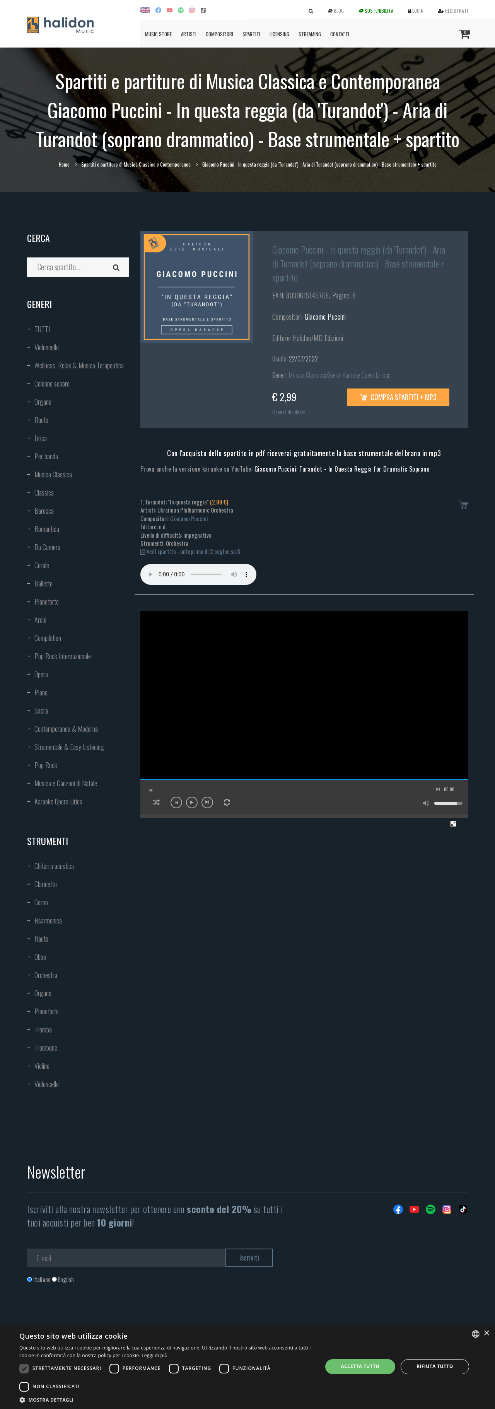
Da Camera (47, 547)
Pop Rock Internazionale (62, 656)
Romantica (46, 529)
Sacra (41, 710)
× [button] (486, 1333)
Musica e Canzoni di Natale (65, 783)
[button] (166, 1399)
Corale (41, 565)
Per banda (46, 456)
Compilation (47, 638)
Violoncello (46, 347)
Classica (44, 492)
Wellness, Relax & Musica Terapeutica (79, 365)
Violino (42, 1066)
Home (64, 164)
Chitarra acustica (54, 866)
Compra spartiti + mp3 (398, 397)
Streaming (310, 34)
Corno (41, 902)
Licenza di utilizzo (289, 412)
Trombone (45, 1048)
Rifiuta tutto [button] (434, 1366)
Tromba (43, 1029)
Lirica (40, 438)
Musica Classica (53, 474)
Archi (40, 620)
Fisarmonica (48, 920)
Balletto (43, 583)
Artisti (188, 34)
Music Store (158, 34)
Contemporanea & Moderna (66, 729)
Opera (41, 674)
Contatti (339, 34)
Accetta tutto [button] (360, 1366)
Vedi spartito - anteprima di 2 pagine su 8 (190, 551)
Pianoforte (46, 601)
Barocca (44, 511)
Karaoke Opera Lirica (58, 801)
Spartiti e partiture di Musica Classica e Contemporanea (136, 164)
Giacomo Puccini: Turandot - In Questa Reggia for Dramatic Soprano (342, 469)
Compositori (219, 34)
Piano (41, 692)
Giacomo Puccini (325, 317)
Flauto (41, 420)
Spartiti (251, 34)
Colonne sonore (52, 383)
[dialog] (247, 1366)
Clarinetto (45, 884)
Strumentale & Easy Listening (69, 747)
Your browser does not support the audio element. (198, 574)
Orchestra (45, 975)
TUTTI (42, 329)
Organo (42, 402)
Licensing (279, 34)
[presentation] (86, 1315)
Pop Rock (45, 765)
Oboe (40, 957)
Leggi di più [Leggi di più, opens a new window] (154, 1355)
